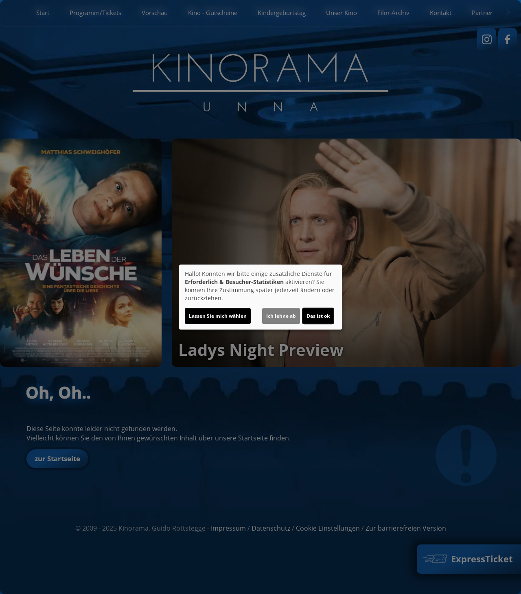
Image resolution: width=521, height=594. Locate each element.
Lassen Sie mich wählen (218, 315)
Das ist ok (318, 315)
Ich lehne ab (281, 315)
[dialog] (260, 297)
